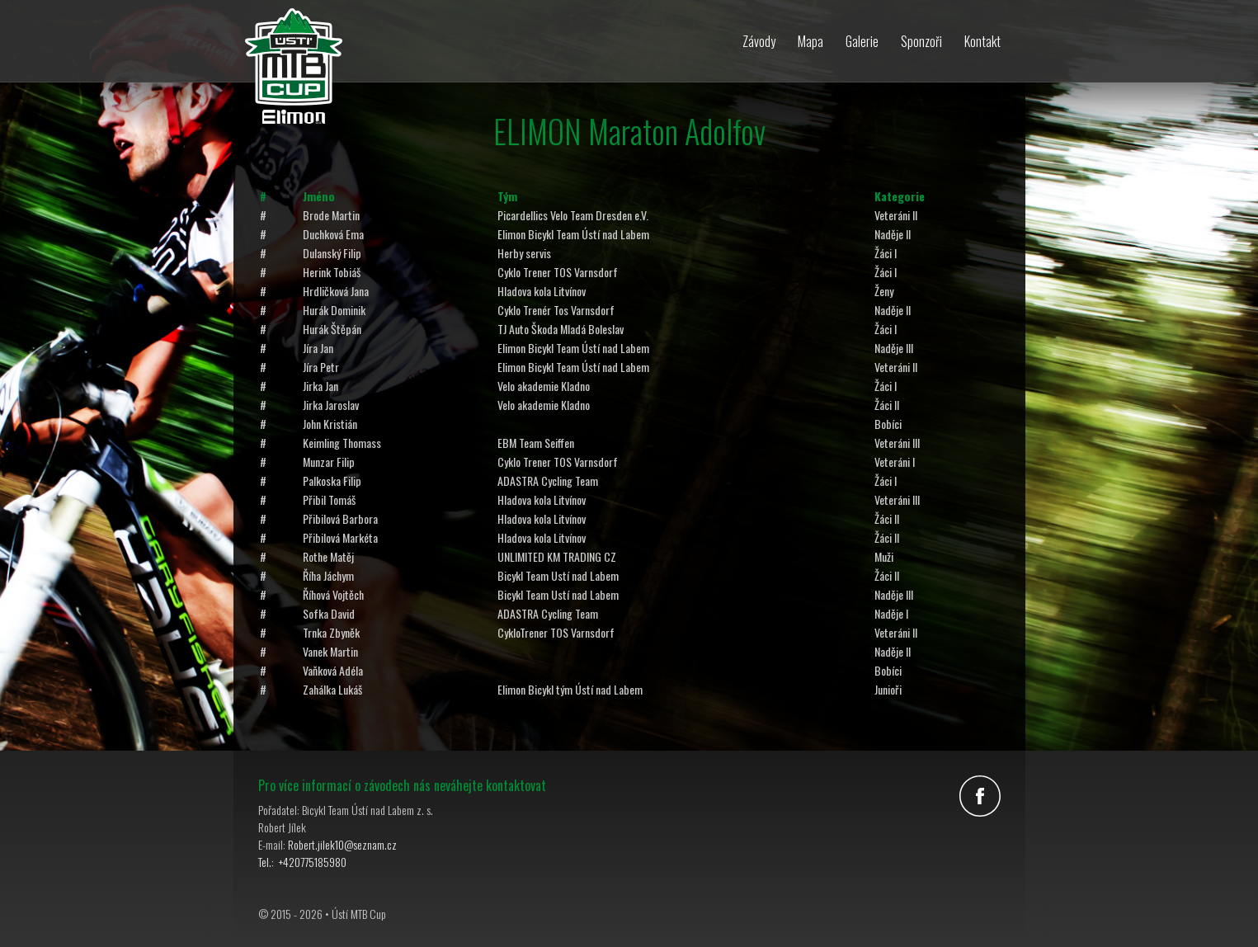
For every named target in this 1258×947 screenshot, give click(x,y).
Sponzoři (921, 41)
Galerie (862, 41)
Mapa (810, 41)
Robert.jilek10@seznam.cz (342, 844)
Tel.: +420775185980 (302, 861)
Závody (758, 41)
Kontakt (982, 41)
